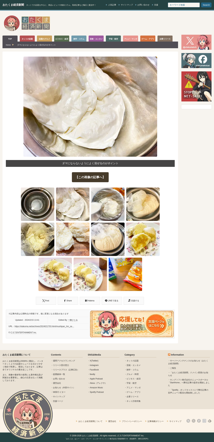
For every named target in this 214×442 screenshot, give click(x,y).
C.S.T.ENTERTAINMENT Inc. (24, 332)
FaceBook (94, 370)
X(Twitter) (94, 361)
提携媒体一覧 (59, 374)
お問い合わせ (143, 5)
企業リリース (133, 396)
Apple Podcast (96, 379)
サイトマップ (127, 5)
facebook (199, 421)
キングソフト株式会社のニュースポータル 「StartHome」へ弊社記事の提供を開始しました (189, 383)
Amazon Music (96, 387)
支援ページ (58, 401)
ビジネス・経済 (134, 379)
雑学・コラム (133, 370)
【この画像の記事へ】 (90, 177)
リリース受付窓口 (61, 365)
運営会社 (57, 383)
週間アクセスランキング (64, 361)
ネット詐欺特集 (134, 401)
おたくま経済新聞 (13, 4)
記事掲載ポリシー (156, 421)
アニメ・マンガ (134, 387)
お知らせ (57, 387)
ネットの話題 (133, 361)
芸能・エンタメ (134, 365)
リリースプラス (60, 370)
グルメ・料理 (133, 374)
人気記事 (112, 5)
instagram (94, 365)
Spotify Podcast (97, 392)
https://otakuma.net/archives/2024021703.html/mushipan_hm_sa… (44, 326)
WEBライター (59, 392)
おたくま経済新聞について (17, 354)
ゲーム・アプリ (134, 392)
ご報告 (173, 368)
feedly (92, 374)
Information (177, 354)
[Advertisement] (150, 23)
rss (188, 421)
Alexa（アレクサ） (98, 383)
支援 (156, 5)
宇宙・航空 (132, 383)
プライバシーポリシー (132, 421)
